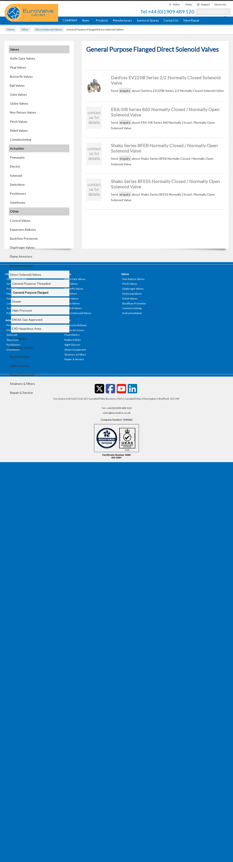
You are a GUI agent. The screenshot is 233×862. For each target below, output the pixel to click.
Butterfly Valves (21, 76)
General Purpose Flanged (30, 292)
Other (25, 29)
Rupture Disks (20, 356)
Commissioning (20, 139)
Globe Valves (19, 103)
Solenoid (16, 175)
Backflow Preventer (24, 238)
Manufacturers (122, 20)
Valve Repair (191, 20)
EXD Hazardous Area (26, 328)
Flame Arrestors (21, 256)
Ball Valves (17, 85)
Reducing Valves (21, 347)
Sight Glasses (19, 366)
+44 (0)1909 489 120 (167, 12)
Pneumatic (17, 157)
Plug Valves (18, 67)
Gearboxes (17, 202)
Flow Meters (18, 338)
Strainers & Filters (22, 384)
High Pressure (22, 310)
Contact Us (171, 20)
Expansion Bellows (23, 229)
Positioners (18, 193)
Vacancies (220, 4)
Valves (14, 49)
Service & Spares (148, 20)
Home (11, 29)
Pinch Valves (19, 121)
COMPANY (70, 20)
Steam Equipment (22, 375)
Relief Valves (19, 130)
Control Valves (20, 220)
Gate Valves (18, 94)
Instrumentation (21, 265)
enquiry (125, 91)
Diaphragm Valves (22, 247)
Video (174, 4)
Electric (15, 166)
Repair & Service (21, 392)
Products (102, 20)
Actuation (17, 148)
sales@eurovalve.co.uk (116, 412)
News (188, 4)
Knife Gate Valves (22, 58)
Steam (16, 301)
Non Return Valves (23, 112)
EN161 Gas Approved (27, 319)
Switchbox (17, 184)
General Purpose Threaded (31, 283)
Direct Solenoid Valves (48, 29)
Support (203, 4)
